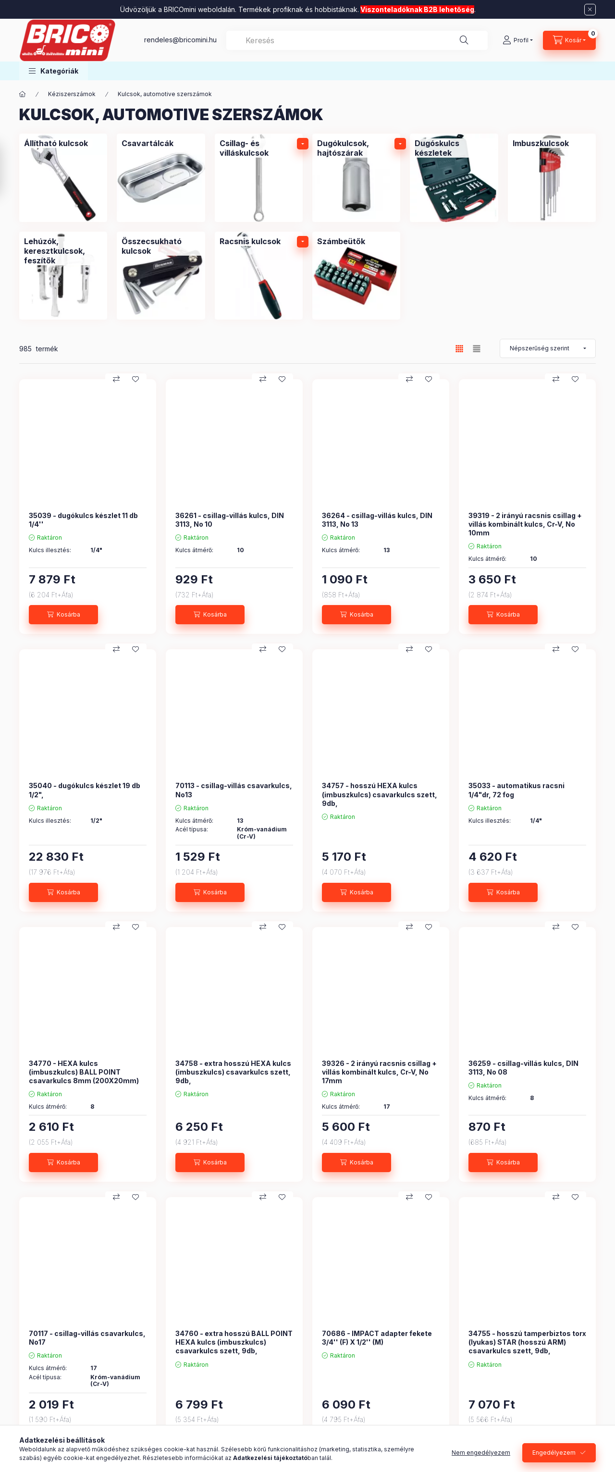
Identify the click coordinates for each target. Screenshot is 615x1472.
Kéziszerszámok (72, 94)
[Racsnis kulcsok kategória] (259, 276)
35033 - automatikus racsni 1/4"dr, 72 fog (516, 789)
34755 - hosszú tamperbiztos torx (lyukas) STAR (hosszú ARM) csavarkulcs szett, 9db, (527, 1342)
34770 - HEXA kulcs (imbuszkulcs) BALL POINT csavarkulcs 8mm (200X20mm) (84, 1072)
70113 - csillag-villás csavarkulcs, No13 (233, 789)
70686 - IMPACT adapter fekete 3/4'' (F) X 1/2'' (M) (377, 1337)
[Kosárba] (63, 614)
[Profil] (517, 40)
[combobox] (357, 40)
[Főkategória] (22, 94)
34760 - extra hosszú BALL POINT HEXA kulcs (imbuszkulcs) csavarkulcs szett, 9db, (234, 1342)
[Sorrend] (548, 348)
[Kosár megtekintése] (569, 40)
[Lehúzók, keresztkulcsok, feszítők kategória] (63, 276)
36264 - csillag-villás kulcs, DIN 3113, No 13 (377, 519)
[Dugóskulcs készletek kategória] (454, 178)
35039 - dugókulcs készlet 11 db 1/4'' (83, 519)
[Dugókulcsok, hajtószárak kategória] (356, 178)
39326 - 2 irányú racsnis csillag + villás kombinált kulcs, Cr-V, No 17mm (379, 1072)
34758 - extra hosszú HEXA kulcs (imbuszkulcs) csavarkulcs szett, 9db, (233, 1072)
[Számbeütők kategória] (356, 276)
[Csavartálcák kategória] (161, 178)
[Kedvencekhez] (135, 379)
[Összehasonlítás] (116, 379)
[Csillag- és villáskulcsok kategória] (259, 178)
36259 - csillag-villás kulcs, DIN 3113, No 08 (523, 1067)
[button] (53, 71)
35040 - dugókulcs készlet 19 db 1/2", (84, 789)
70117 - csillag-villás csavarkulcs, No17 (87, 1337)
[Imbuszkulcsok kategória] (552, 178)
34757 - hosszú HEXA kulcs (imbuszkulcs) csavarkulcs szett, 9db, (379, 794)
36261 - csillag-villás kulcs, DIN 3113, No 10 (229, 519)
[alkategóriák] (302, 143)
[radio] (476, 348)
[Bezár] (590, 9)
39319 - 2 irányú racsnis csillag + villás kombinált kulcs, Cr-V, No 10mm (525, 524)
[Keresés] (464, 40)
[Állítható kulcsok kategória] (63, 178)
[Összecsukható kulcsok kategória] (161, 276)
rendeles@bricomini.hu (180, 40)
